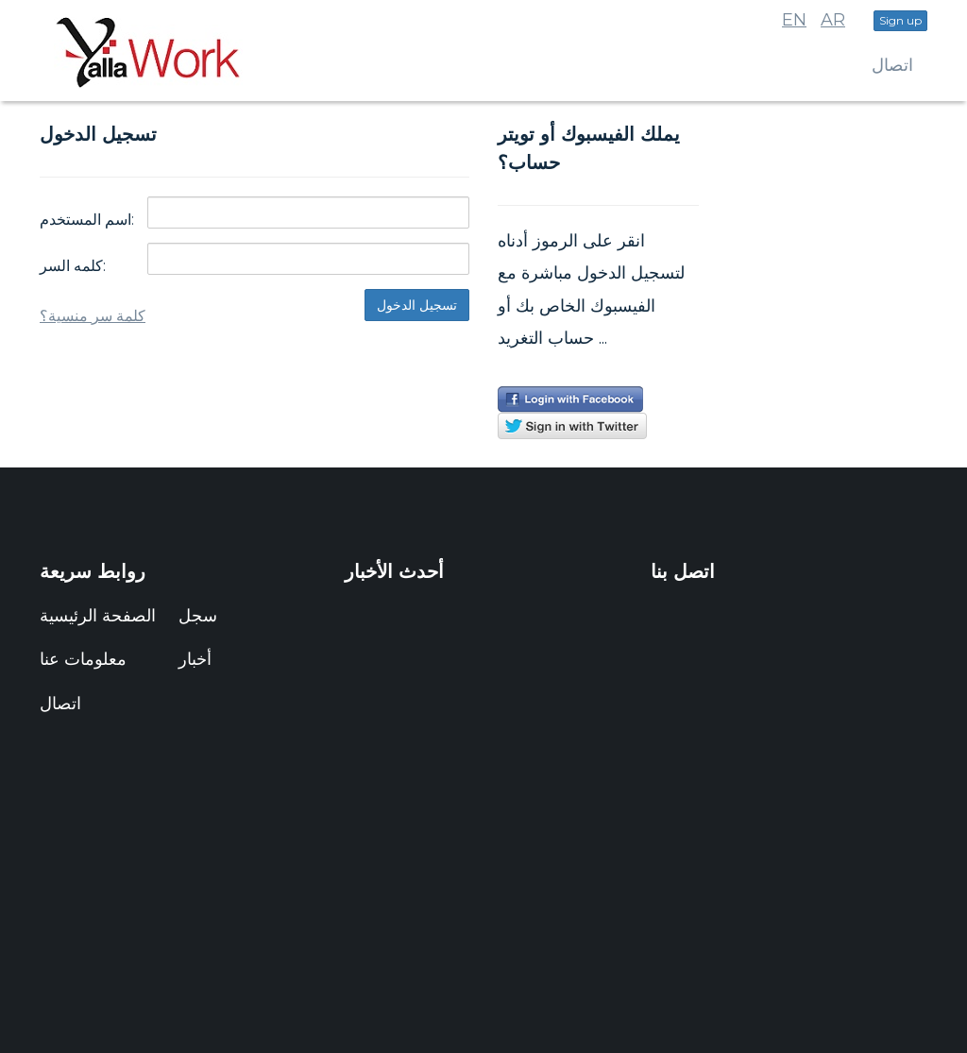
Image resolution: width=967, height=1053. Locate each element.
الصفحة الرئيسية (98, 615)
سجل (197, 615)
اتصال (892, 65)
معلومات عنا (83, 659)
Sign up (900, 20)
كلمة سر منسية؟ (92, 316)
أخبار (195, 659)
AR (833, 19)
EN (794, 19)
